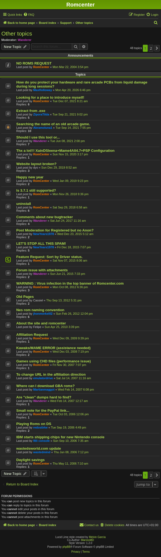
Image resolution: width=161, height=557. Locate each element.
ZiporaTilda (41, 114)
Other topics (16, 33)
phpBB (66, 546)
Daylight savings (30, 460)
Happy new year (29, 177)
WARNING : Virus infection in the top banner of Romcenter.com (70, 283)
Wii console (41, 440)
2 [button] (151, 48)
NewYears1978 (43, 234)
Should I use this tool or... (38, 137)
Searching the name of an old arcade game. (53, 124)
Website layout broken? (36, 164)
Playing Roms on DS (33, 424)
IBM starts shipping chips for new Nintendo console (60, 437)
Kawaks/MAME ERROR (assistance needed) (53, 348)
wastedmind (41, 452)
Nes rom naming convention (40, 310)
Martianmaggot (43, 389)
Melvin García (97, 537)
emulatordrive (43, 378)
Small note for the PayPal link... (42, 410)
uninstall (23, 204)
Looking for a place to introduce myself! (50, 97)
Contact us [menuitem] (89, 525)
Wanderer (24, 39)
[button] (157, 48)
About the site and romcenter (41, 323)
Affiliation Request (32, 335)
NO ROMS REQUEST (33, 63)
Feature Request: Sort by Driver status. (49, 257)
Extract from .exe (30, 111)
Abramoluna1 (42, 127)
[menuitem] (28, 14)
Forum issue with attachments (42, 270)
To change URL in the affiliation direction (51, 374)
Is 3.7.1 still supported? (36, 190)
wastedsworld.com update (38, 448)
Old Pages (25, 297)
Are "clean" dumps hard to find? (43, 397)
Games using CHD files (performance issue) (53, 361)
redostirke (40, 427)
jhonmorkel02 (43, 313)
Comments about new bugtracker (44, 217)
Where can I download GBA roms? (45, 386)
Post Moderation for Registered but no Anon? (55, 230)
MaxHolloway (42, 90)
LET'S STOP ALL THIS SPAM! (41, 244)
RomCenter (41, 67)
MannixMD (87, 540)
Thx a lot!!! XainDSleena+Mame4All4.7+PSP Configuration (65, 151)
